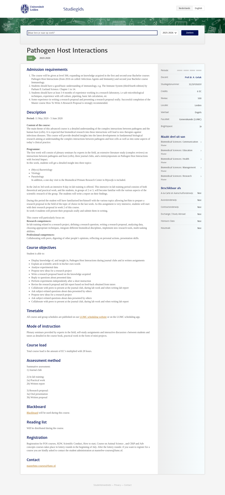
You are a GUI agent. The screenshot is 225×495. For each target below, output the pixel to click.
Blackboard (32, 412)
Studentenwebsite (102, 485)
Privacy (117, 485)
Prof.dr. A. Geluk (193, 77)
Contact (128, 485)
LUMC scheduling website (93, 317)
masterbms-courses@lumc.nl (41, 466)
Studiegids (73, 9)
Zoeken (189, 32)
